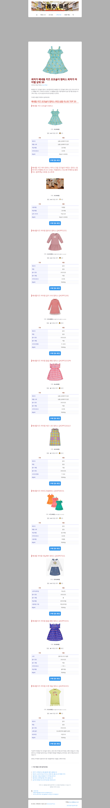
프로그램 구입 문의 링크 (72, 805)
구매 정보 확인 (55, 160)
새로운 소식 (43, 15)
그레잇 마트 (58, 15)
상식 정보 (51, 15)
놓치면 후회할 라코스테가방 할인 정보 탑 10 (44, 780)
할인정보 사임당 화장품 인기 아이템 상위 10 (44, 776)
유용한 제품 (67, 15)
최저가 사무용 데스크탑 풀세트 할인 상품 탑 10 (45, 772)
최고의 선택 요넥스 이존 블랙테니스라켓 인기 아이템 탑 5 (45, 794)
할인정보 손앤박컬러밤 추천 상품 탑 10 (43, 778)
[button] (73, 15)
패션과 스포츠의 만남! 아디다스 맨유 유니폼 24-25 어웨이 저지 (49, 774)
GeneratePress (51, 804)
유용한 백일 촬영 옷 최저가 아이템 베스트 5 (42, 792)
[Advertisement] (55, 28)
